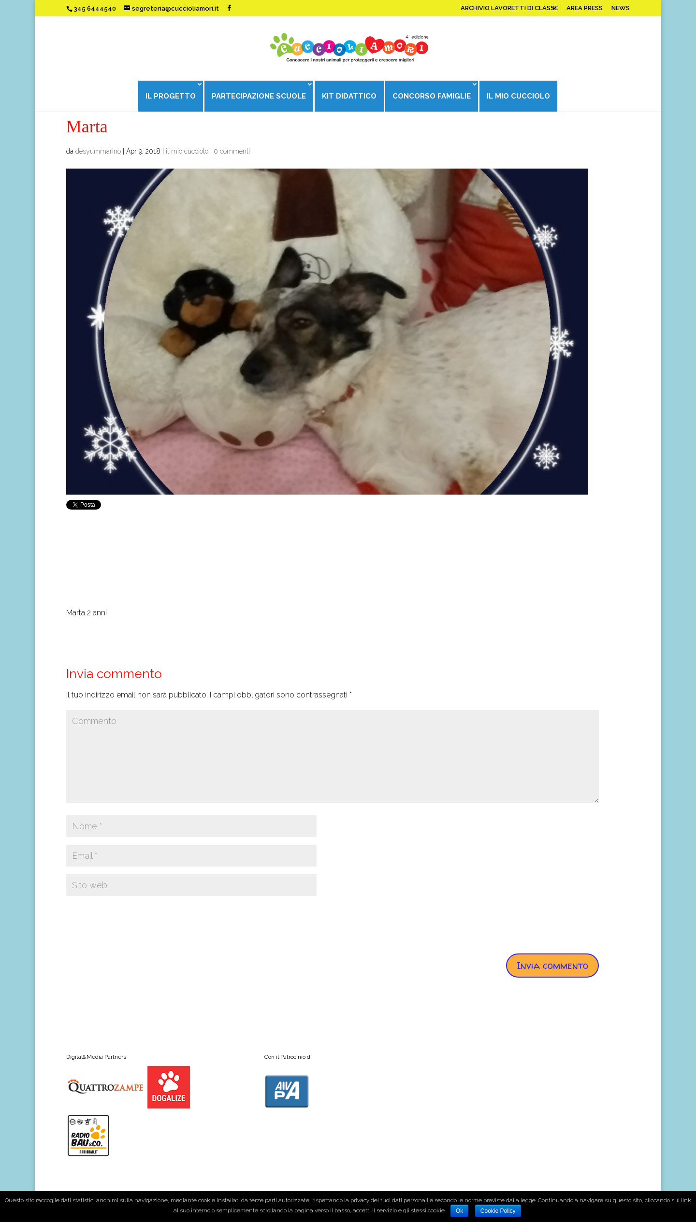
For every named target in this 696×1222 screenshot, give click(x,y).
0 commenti (232, 151)
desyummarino (98, 151)
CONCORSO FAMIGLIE (432, 96)
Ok (459, 1211)
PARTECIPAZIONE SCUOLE (258, 96)
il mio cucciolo (187, 151)
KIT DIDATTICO (349, 96)
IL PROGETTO (170, 96)
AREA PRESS (584, 8)
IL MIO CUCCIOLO (519, 96)
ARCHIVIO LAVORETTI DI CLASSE (509, 8)
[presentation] (139, 922)
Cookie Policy (498, 1211)
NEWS (620, 8)
